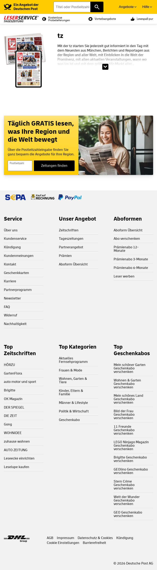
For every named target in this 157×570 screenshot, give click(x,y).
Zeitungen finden (54, 165)
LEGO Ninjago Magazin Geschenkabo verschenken (131, 445)
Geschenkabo (69, 420)
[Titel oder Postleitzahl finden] (78, 7)
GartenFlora (13, 373)
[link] (29, 7)
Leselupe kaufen (16, 467)
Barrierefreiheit (94, 543)
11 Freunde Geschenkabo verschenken (124, 430)
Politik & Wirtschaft (74, 411)
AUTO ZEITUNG (15, 450)
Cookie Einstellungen (63, 543)
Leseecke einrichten (19, 458)
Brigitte (9, 390)
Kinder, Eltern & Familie (71, 392)
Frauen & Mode (70, 370)
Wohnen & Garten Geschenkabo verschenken (127, 383)
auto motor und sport (20, 382)
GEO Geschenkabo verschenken (128, 514)
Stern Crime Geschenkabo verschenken (124, 484)
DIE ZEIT (10, 416)
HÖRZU (9, 365)
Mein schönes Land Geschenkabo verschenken (128, 399)
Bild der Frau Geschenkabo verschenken (124, 414)
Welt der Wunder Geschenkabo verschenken (127, 500)
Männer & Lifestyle (73, 403)
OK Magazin (13, 399)
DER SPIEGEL (14, 407)
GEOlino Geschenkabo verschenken (131, 471)
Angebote (126, 7)
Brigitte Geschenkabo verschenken (130, 459)
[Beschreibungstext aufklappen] (105, 67)
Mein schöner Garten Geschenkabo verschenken (130, 368)
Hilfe (145, 7)
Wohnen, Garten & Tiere (73, 380)
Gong (8, 424)
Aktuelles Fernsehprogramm (73, 360)
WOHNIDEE (13, 433)
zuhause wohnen (17, 441)
